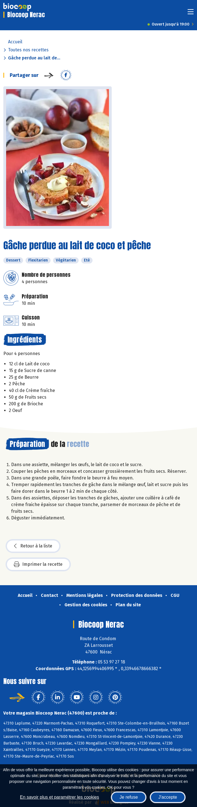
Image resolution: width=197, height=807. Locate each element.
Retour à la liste (33, 546)
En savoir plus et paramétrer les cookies (59, 797)
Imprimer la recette (38, 564)
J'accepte (167, 797)
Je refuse (128, 797)
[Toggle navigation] (191, 13)
